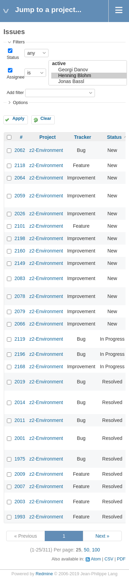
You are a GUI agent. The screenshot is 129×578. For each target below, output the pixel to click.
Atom (96, 559)
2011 (19, 420)
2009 (19, 474)
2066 (19, 324)
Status (13, 57)
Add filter (15, 92)
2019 (19, 381)
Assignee (15, 77)
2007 (19, 486)
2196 (19, 354)
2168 (19, 366)
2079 (19, 311)
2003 (19, 501)
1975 (19, 459)
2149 (19, 263)
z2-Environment (46, 150)
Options (20, 102)
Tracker (82, 137)
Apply (18, 118)
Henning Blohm (89, 76)
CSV (109, 559)
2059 (19, 195)
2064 (19, 177)
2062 (19, 150)
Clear (45, 118)
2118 (19, 165)
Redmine (44, 573)
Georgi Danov (89, 70)
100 (96, 550)
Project (47, 137)
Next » (102, 536)
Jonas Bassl (89, 81)
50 (86, 550)
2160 (19, 251)
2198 (19, 238)
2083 (19, 278)
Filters (18, 42)
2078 (19, 296)
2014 (19, 402)
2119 (19, 339)
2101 (19, 226)
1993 (19, 516)
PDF (121, 559)
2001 (19, 438)
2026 (19, 213)
